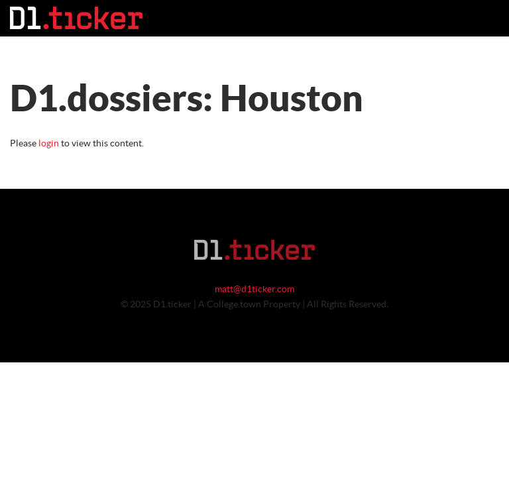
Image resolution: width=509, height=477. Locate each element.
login (48, 143)
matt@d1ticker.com (254, 289)
